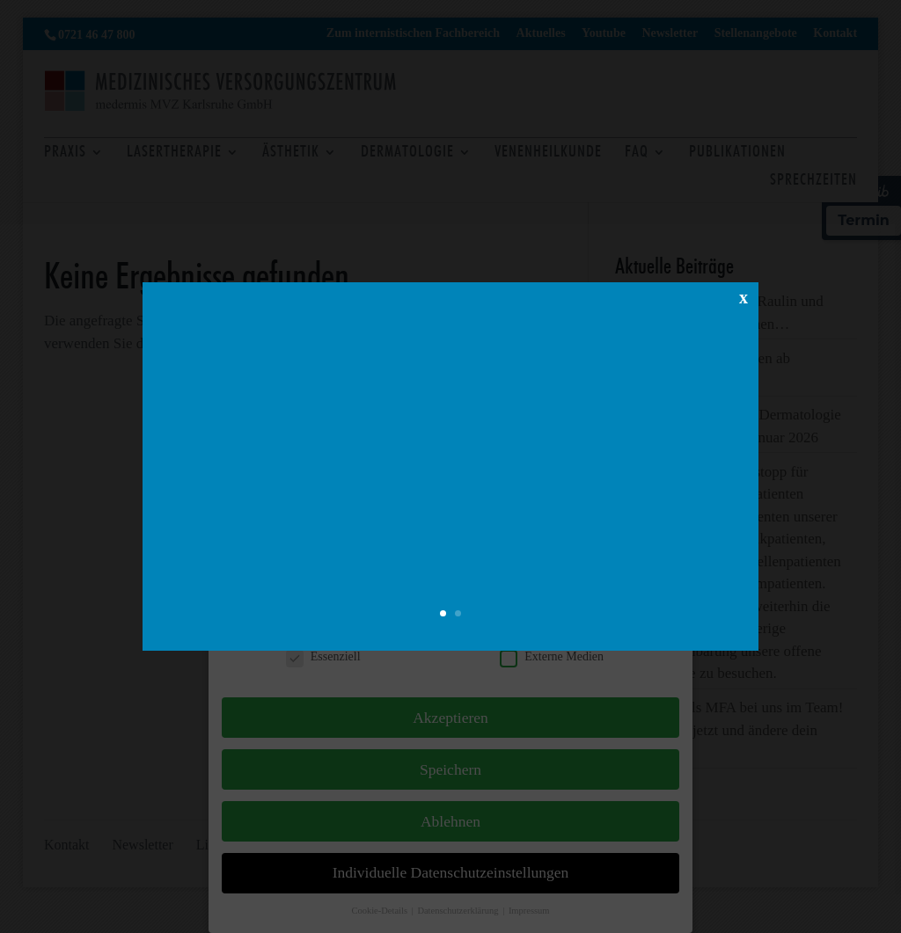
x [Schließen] (743, 296)
